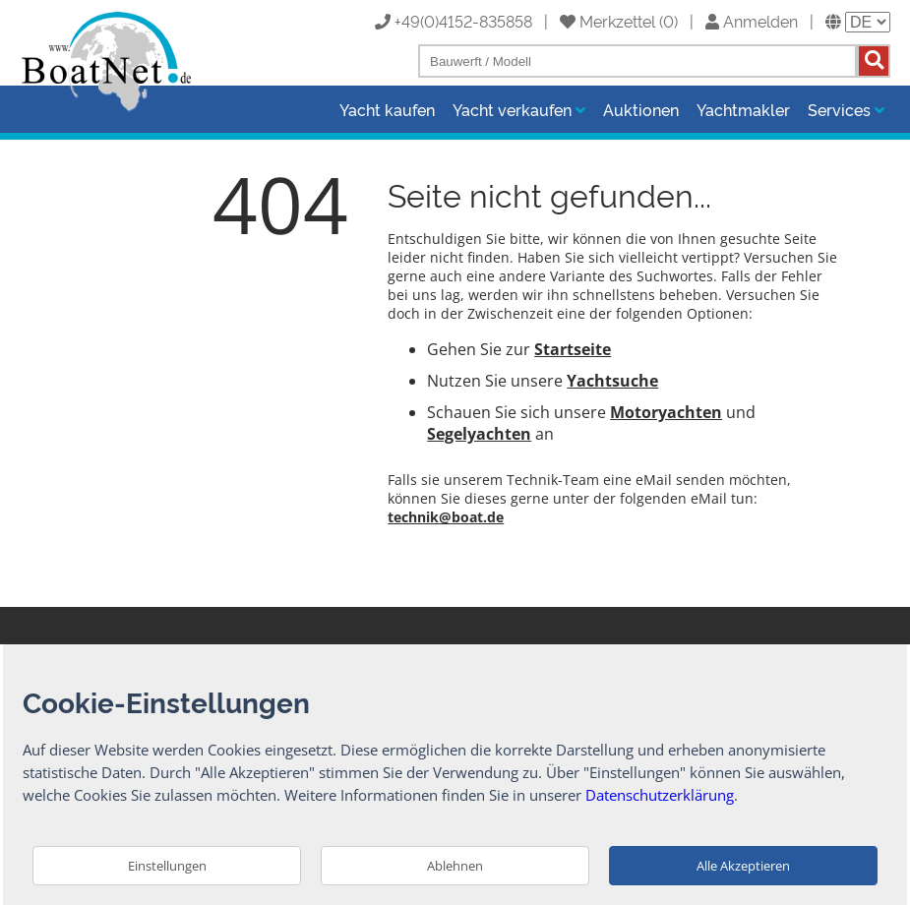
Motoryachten (666, 412)
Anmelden (751, 20)
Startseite (572, 349)
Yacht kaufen (387, 109)
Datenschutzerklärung (659, 795)
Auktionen (641, 109)
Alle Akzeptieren (743, 866)
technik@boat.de (446, 517)
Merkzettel (607, 20)
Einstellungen (167, 866)
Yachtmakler (743, 109)
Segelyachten (479, 434)
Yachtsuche (612, 381)
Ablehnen (455, 866)
